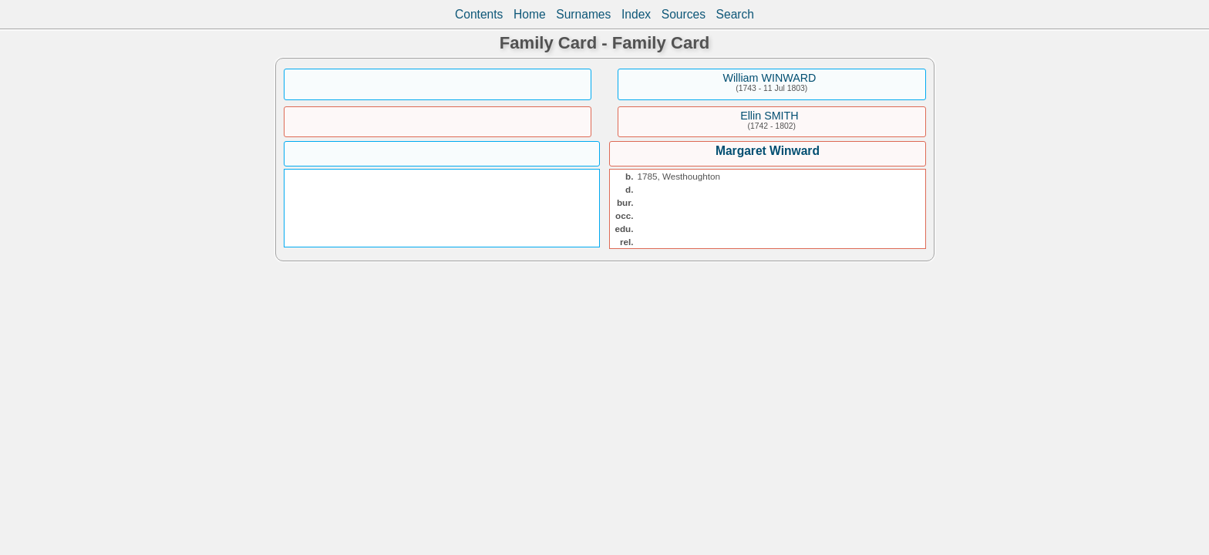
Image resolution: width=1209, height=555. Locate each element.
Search (735, 14)
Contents (479, 14)
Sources (684, 14)
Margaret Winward (768, 150)
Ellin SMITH (769, 115)
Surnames (583, 14)
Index (636, 14)
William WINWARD (769, 78)
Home (530, 14)
